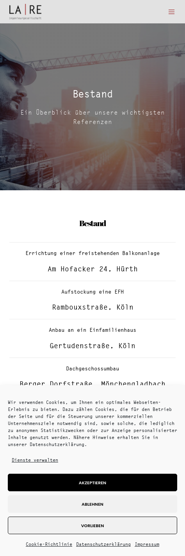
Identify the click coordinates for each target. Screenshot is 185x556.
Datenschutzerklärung (103, 544)
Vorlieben (92, 525)
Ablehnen (92, 504)
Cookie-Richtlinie (49, 544)
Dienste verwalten (35, 460)
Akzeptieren (92, 483)
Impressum (147, 544)
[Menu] (169, 11)
